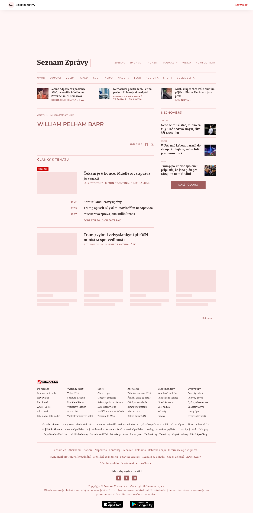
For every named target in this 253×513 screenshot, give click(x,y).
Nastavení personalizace (136, 463)
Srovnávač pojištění (166, 429)
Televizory (164, 434)
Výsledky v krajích (76, 407)
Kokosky (162, 411)
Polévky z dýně (195, 398)
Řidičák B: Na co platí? (139, 398)
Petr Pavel (42, 402)
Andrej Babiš (43, 407)
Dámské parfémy (119, 434)
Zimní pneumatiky (137, 407)
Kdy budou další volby (48, 416)
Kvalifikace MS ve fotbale (111, 411)
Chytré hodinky (180, 434)
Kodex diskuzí (175, 457)
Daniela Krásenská (128, 96)
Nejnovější (172, 112)
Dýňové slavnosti (197, 416)
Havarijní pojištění (133, 429)
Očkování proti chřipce (181, 424)
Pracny (161, 416)
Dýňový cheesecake (198, 402)
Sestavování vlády (46, 393)
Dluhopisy (203, 429)
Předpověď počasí (85, 424)
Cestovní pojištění (74, 429)
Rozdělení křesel (75, 402)
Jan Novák (183, 100)
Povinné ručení (114, 429)
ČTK (133, 244)
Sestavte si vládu (76, 398)
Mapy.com (68, 424)
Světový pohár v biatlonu (111, 402)
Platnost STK (134, 411)
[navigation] (4, 5)
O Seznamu (75, 450)
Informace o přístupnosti (183, 450)
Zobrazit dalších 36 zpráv (102, 220)
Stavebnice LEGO (99, 434)
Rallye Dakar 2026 (137, 416)
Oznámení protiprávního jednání (70, 457)
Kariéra (88, 450)
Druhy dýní (193, 411)
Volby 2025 (73, 393)
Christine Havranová (67, 100)
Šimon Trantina (117, 183)
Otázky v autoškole (137, 402)
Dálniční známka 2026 (139, 393)
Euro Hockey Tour (107, 407)
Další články (188, 184)
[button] (42, 93)
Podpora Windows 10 (128, 424)
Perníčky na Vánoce (168, 398)
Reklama (140, 450)
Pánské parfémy (198, 434)
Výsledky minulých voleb (80, 416)
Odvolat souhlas (109, 463)
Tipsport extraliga (107, 398)
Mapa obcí (72, 411)
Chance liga (104, 393)
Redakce (127, 450)
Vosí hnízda (164, 407)
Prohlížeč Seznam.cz (105, 457)
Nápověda (101, 450)
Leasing (149, 429)
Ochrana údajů (157, 450)
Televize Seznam (130, 457)
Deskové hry (150, 434)
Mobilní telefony (79, 434)
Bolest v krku (202, 424)
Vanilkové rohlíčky (167, 393)
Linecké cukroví (166, 402)
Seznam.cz (241, 5)
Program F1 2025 (106, 416)
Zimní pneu (136, 434)
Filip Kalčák (140, 183)
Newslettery (193, 457)
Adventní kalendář (106, 424)
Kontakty (114, 450)
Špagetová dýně (196, 407)
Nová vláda (43, 398)
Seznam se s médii (153, 457)
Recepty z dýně (195, 393)
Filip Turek (42, 411)
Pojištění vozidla (95, 429)
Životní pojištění (187, 429)
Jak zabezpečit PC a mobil (154, 424)
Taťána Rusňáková (127, 99)
